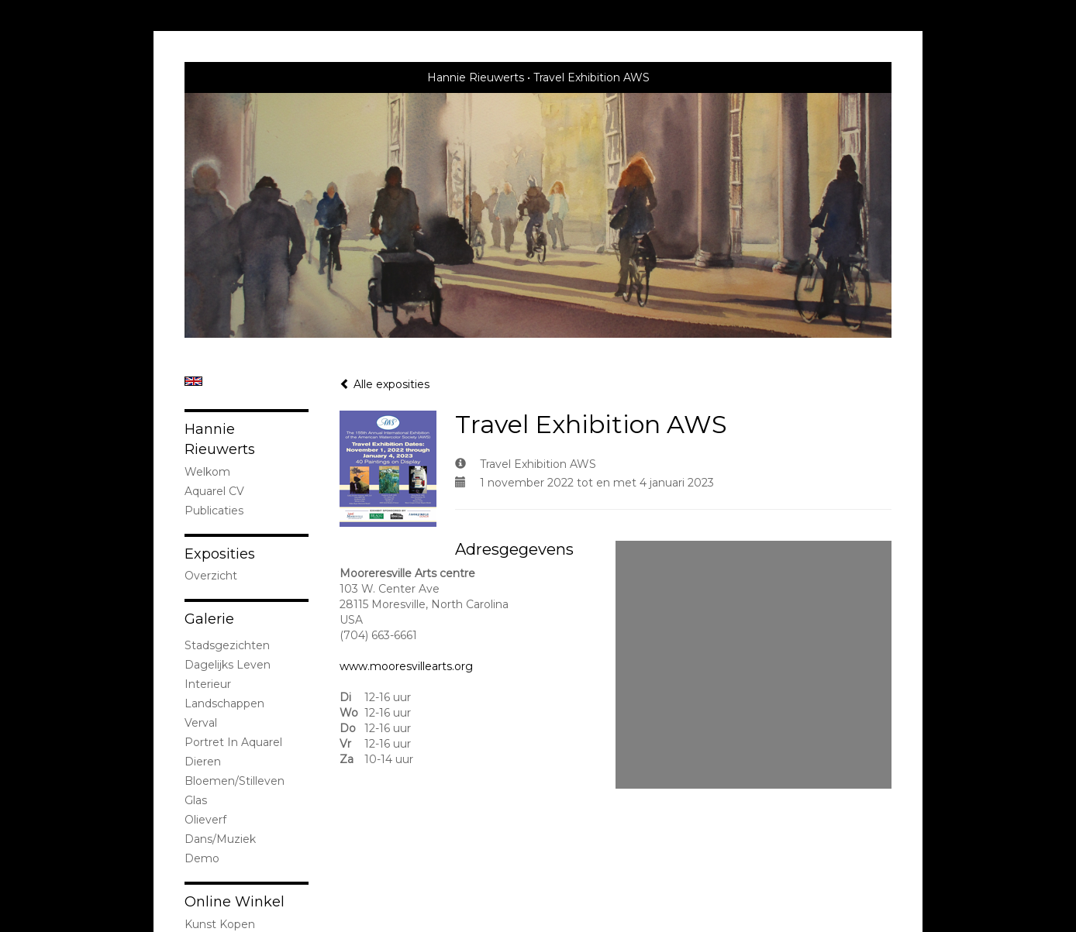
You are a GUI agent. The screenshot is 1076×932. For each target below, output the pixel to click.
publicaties (214, 511)
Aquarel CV (214, 491)
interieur (208, 684)
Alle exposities (384, 384)
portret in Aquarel (233, 742)
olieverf (205, 820)
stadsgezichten (227, 645)
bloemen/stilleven (235, 781)
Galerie (209, 619)
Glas (196, 800)
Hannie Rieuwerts (475, 77)
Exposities (220, 553)
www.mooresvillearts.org (406, 666)
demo (202, 858)
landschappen (224, 703)
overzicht (211, 576)
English (193, 381)
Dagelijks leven (228, 665)
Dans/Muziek (220, 839)
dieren (203, 762)
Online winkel (235, 901)
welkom (207, 472)
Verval (201, 723)
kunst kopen (220, 924)
